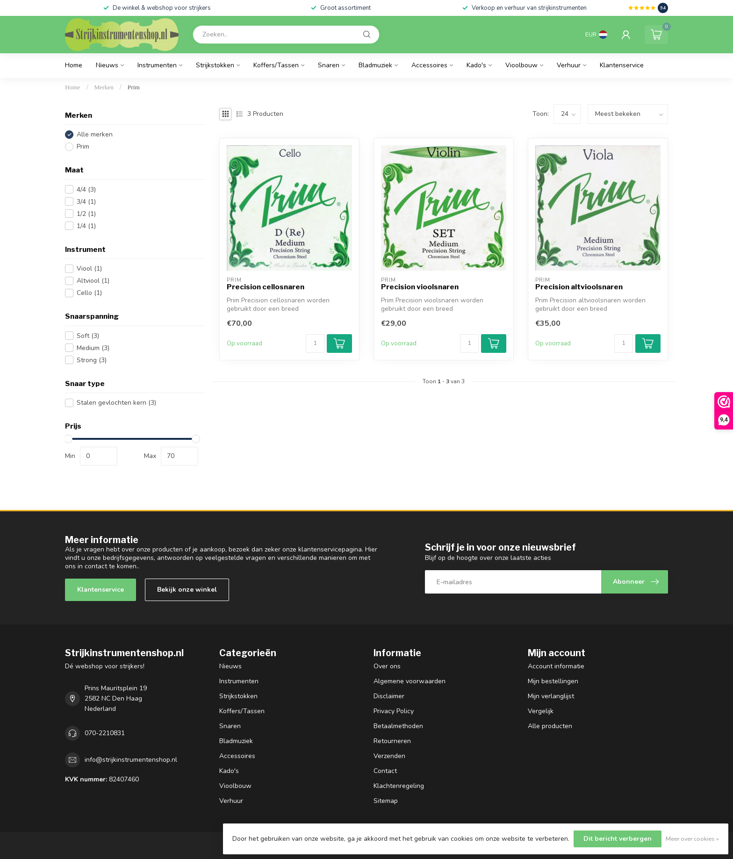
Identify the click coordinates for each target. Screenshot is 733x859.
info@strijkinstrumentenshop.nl (131, 759)
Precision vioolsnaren (420, 287)
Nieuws (107, 65)
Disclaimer (389, 696)
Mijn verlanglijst (551, 696)
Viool (89, 268)
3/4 (86, 201)
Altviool (93, 280)
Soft (88, 335)
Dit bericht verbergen (617, 838)
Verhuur (569, 65)
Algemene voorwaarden (410, 681)
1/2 (86, 213)
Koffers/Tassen (276, 65)
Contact (385, 770)
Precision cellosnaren (265, 287)
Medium (93, 347)
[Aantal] (315, 343)
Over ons (387, 666)
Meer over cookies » (692, 839)
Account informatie (556, 666)
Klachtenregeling (399, 785)
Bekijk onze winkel (187, 589)
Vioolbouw (521, 65)
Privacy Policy (394, 711)
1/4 (86, 225)
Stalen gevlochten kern (116, 402)
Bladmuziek (375, 65)
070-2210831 (105, 733)
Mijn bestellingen (553, 681)
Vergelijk (540, 711)
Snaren (328, 65)
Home (73, 65)
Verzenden (389, 756)
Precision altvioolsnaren (579, 287)
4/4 (86, 189)
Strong (92, 360)
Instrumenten (157, 65)
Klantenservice (622, 65)
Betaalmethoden (398, 726)
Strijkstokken (215, 65)
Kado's (476, 65)
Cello (89, 292)
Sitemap (386, 800)
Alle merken (95, 134)
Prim (134, 87)
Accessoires (429, 65)
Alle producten (550, 726)
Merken (104, 87)
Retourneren (392, 741)
